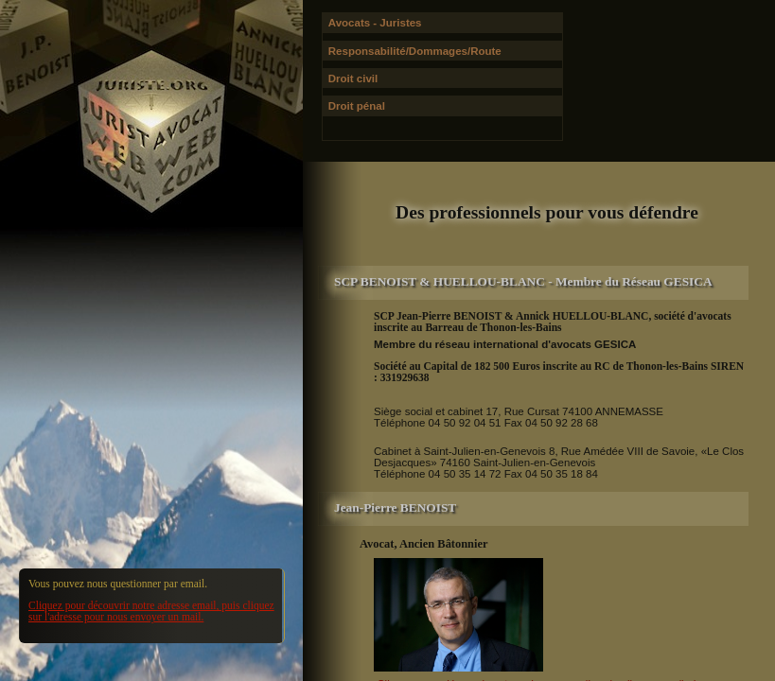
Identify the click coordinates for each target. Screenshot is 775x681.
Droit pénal (356, 106)
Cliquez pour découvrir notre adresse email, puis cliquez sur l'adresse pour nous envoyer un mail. (151, 611)
